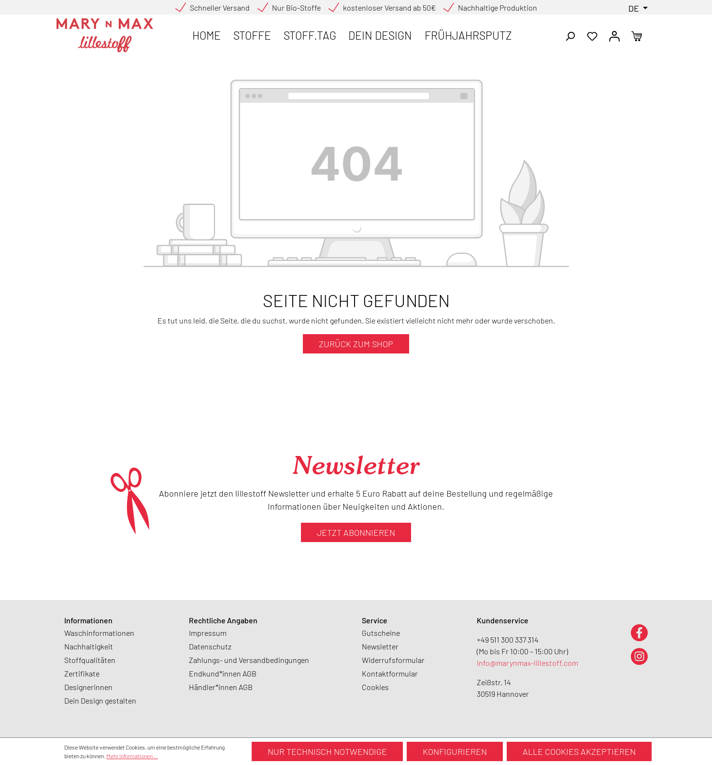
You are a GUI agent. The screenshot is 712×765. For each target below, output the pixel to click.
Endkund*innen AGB (222, 673)
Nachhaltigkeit (88, 646)
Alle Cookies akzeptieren (579, 751)
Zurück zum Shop (356, 343)
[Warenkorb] (637, 35)
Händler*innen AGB (221, 686)
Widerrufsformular (393, 659)
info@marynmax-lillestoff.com (527, 662)
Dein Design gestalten (100, 700)
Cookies (375, 686)
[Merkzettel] (592, 35)
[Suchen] (570, 35)
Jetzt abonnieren (356, 532)
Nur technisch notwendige (327, 751)
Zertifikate (82, 673)
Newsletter (380, 646)
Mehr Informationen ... (132, 755)
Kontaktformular (390, 673)
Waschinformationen (99, 632)
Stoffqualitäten (89, 659)
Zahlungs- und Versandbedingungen (249, 659)
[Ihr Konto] (614, 35)
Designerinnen (88, 686)
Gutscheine (381, 632)
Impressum (208, 632)
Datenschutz (210, 646)
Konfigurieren (455, 751)
